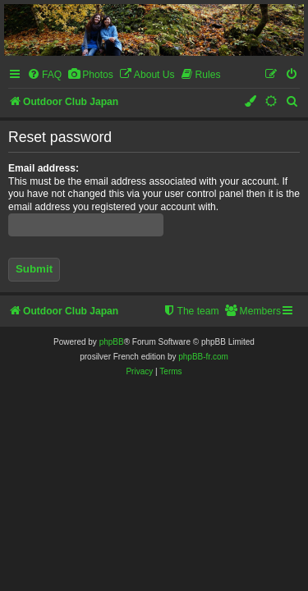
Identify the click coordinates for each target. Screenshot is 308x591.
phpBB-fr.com (203, 356)
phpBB (111, 341)
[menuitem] (44, 75)
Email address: (43, 168)
